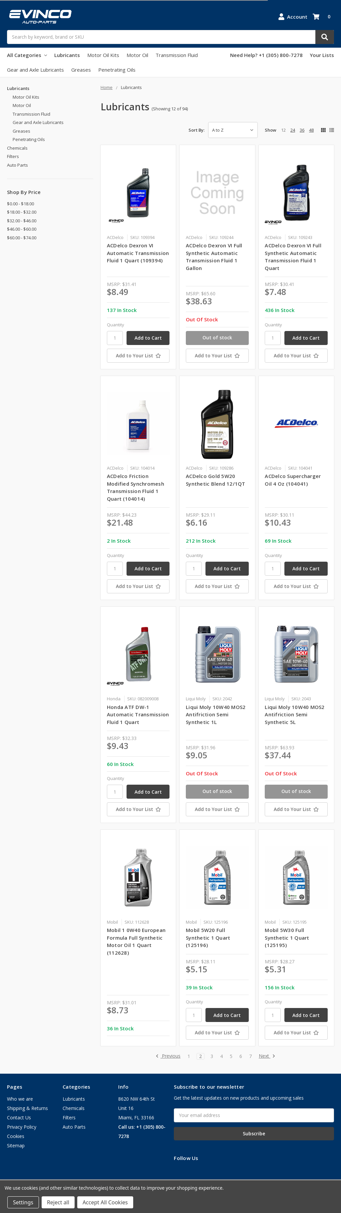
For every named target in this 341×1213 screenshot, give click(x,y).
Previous (168, 1056)
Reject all (58, 1202)
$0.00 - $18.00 (20, 204)
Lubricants (67, 55)
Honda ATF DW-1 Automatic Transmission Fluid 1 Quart (138, 714)
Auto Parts (17, 165)
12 (283, 130)
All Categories (27, 55)
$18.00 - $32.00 (21, 212)
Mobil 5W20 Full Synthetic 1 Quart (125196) (208, 937)
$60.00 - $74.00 (21, 238)
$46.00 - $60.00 (21, 229)
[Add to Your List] (138, 356)
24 (292, 130)
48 (311, 130)
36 (302, 130)
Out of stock (217, 337)
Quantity (115, 325)
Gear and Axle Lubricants (35, 69)
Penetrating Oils (117, 69)
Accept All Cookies (105, 1202)
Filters (13, 156)
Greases (81, 69)
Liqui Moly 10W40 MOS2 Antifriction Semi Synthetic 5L (294, 714)
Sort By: (196, 130)
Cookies (15, 1136)
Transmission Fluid (177, 55)
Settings (23, 1202)
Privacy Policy (21, 1127)
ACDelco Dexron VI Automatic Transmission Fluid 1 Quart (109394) (138, 253)
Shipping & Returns (27, 1108)
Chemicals (17, 148)
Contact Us (19, 1117)
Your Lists (322, 55)
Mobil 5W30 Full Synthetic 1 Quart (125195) (287, 937)
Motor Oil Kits (103, 55)
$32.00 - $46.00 (21, 221)
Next (267, 1056)
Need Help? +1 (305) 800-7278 (266, 55)
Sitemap (16, 1145)
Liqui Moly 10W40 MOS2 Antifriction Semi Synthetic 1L (215, 714)
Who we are (20, 1099)
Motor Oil (137, 55)
